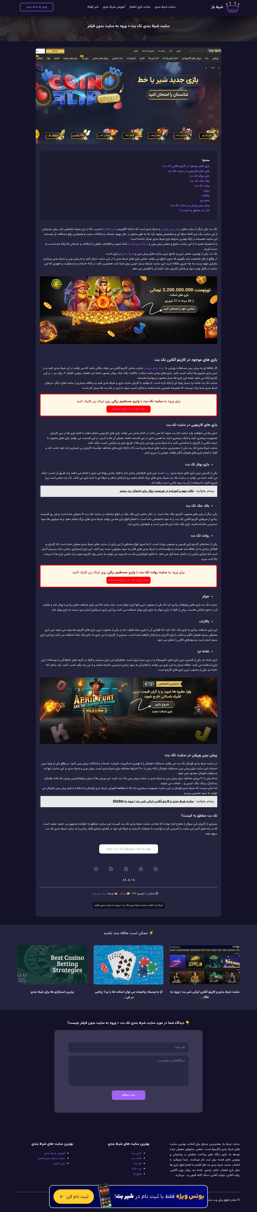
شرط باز (217, 7)
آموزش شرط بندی (114, 6)
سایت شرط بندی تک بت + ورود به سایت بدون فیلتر (128, 26)
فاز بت (137, 1163)
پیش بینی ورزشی (171, 229)
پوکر (166, 473)
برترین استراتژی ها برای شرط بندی (52, 992)
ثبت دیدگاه (128, 1095)
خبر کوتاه (93, 6)
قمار (122, 894)
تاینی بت (136, 1153)
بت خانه (136, 1168)
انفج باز (137, 1173)
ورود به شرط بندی (36, 7)
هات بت (136, 1158)
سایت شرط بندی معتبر (51, 1158)
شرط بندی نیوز (100, 894)
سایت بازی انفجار (140, 6)
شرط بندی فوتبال (137, 244)
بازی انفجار (110, 229)
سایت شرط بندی (165, 6)
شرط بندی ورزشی (154, 368)
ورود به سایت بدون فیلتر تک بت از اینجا (129, 849)
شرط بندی (128, 254)
